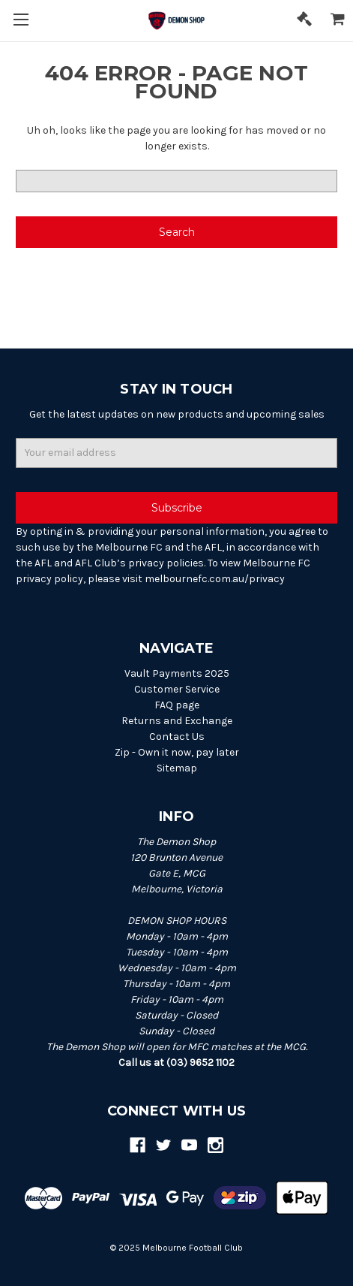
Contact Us (177, 736)
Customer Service (177, 689)
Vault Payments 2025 (176, 673)
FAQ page (176, 705)
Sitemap (177, 768)
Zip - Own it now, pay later (177, 752)
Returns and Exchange (176, 720)
